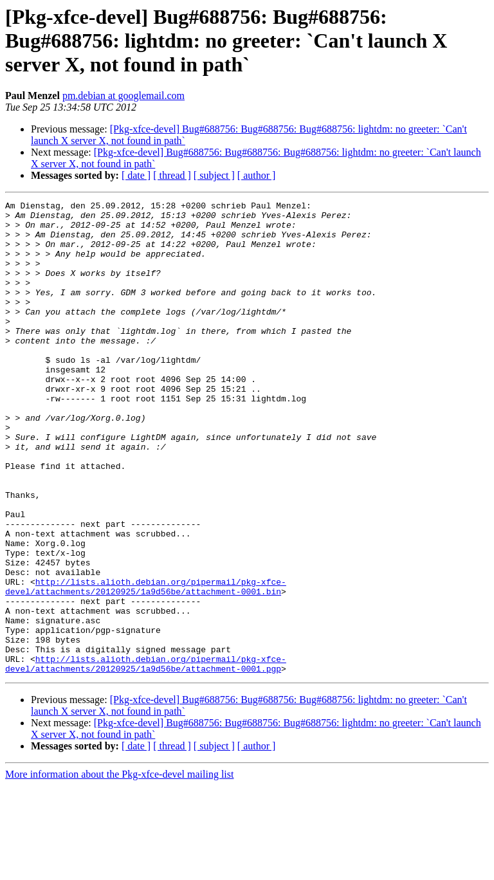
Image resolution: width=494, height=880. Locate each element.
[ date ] (136, 175)
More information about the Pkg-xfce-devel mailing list (119, 868)
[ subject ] (214, 175)
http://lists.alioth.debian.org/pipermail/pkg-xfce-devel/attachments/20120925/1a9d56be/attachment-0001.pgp (145, 757)
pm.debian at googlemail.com (123, 95)
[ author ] (256, 175)
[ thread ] (172, 175)
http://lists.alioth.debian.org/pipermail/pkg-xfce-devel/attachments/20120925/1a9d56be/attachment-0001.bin (145, 664)
